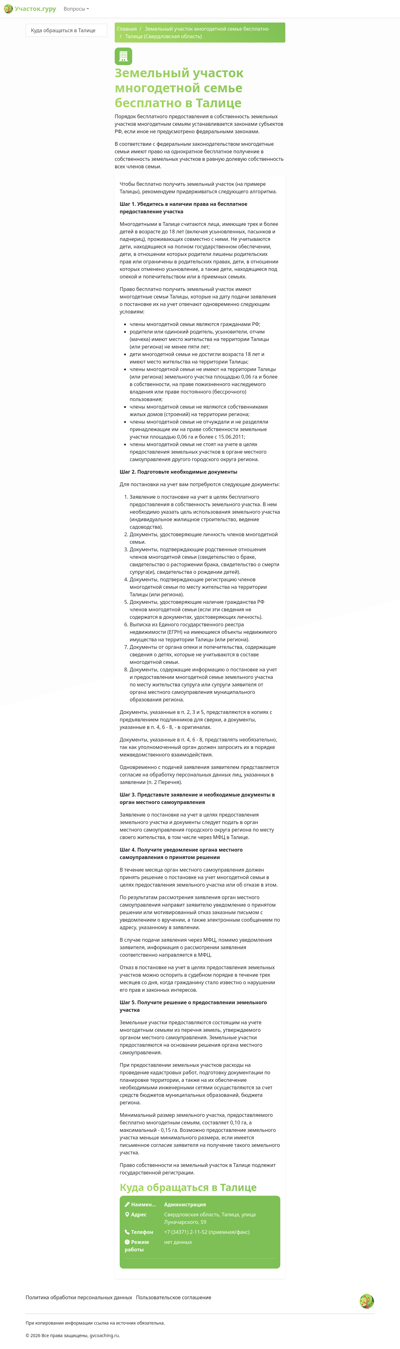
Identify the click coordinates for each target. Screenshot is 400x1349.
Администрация (185, 1204)
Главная (127, 28)
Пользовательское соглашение (173, 1297)
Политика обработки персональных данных (79, 1297)
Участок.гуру (30, 8)
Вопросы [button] (74, 8)
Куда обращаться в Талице (63, 30)
